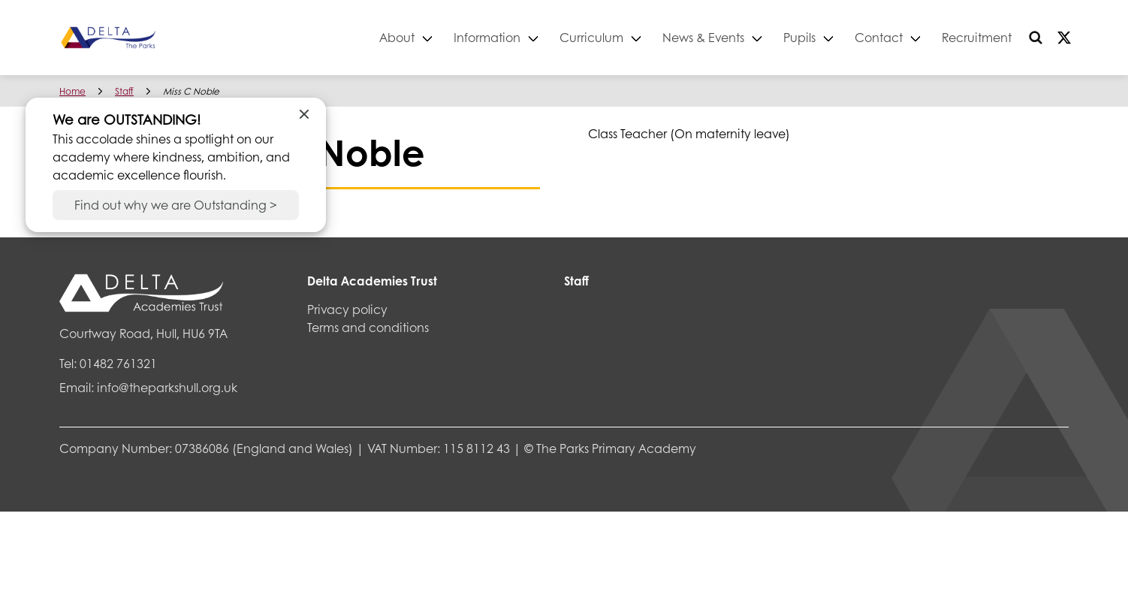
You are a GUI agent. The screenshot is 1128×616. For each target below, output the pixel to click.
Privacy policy (347, 309)
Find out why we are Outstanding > (175, 204)
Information (487, 37)
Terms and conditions (368, 327)
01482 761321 (118, 363)
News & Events (703, 37)
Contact (879, 37)
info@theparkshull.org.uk (167, 387)
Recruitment (977, 37)
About (397, 37)
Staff (124, 91)
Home (72, 91)
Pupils (799, 37)
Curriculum (591, 37)
